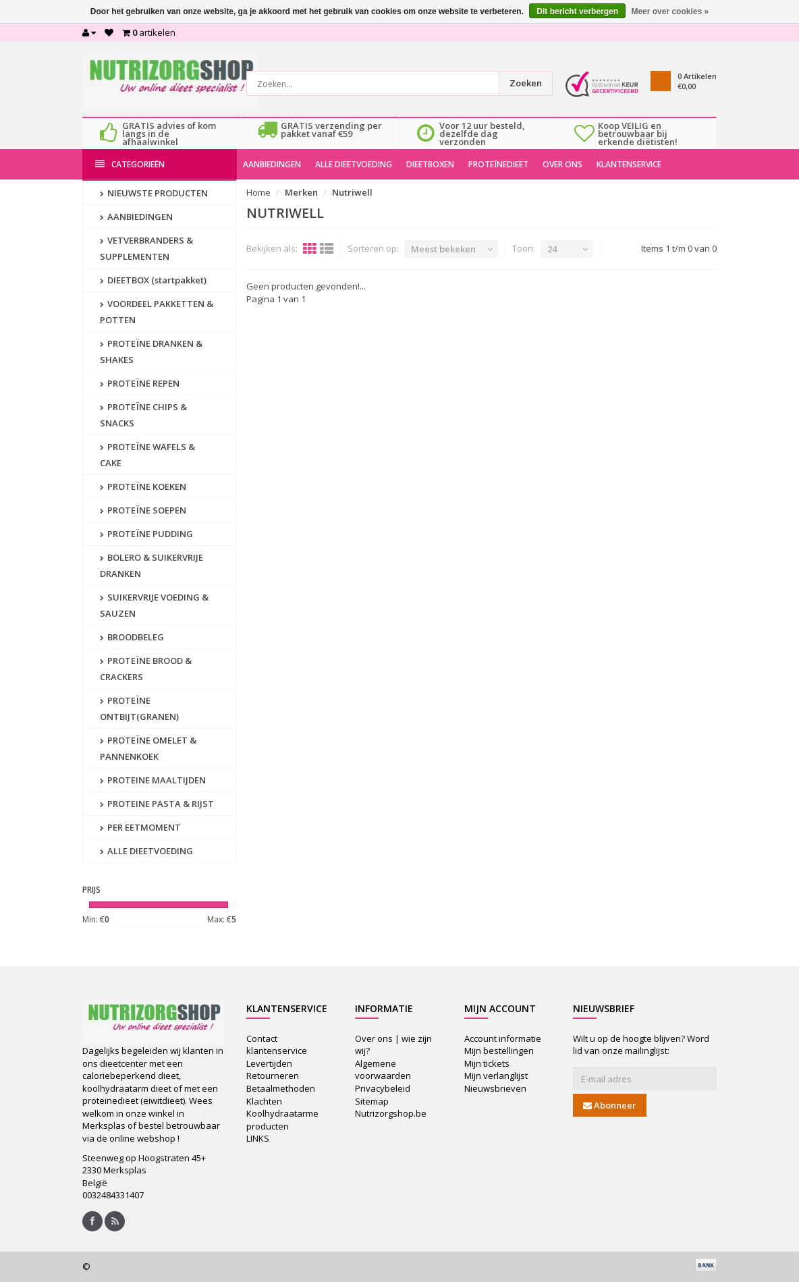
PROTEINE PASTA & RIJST (157, 804)
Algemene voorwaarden (383, 1069)
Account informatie (502, 1038)
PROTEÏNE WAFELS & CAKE (147, 455)
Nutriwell (352, 192)
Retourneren (272, 1075)
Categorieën (130, 164)
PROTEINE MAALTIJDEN (153, 780)
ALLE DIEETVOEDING (353, 164)
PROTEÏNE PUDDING (146, 534)
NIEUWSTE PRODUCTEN (154, 193)
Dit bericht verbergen (577, 11)
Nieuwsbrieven (495, 1088)
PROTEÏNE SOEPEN (143, 510)
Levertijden (269, 1063)
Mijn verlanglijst (496, 1075)
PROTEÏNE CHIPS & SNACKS (143, 415)
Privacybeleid (382, 1088)
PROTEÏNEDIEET (498, 164)
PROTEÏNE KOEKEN (143, 486)
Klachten (264, 1101)
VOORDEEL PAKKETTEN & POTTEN (156, 312)
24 (552, 249)
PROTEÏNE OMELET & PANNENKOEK (148, 748)
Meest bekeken (443, 249)
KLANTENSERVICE (629, 164)
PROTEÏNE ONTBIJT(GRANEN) (139, 708)
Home (258, 192)
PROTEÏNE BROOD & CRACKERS (146, 668)
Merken (301, 192)
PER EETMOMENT (140, 827)
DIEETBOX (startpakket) (153, 280)
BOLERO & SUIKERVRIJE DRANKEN (151, 565)
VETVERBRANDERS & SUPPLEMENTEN (146, 248)
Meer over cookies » (670, 11)
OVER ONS (562, 164)
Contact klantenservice (276, 1044)
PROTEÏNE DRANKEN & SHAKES (151, 351)
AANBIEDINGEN (272, 164)
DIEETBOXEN (430, 164)
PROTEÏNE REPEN (140, 383)
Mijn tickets (486, 1063)
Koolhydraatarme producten (282, 1119)
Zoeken (525, 83)
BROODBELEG (132, 637)
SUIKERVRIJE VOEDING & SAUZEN (154, 605)
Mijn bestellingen (499, 1050)
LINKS (257, 1138)
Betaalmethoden (280, 1088)
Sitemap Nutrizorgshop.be (390, 1107)
